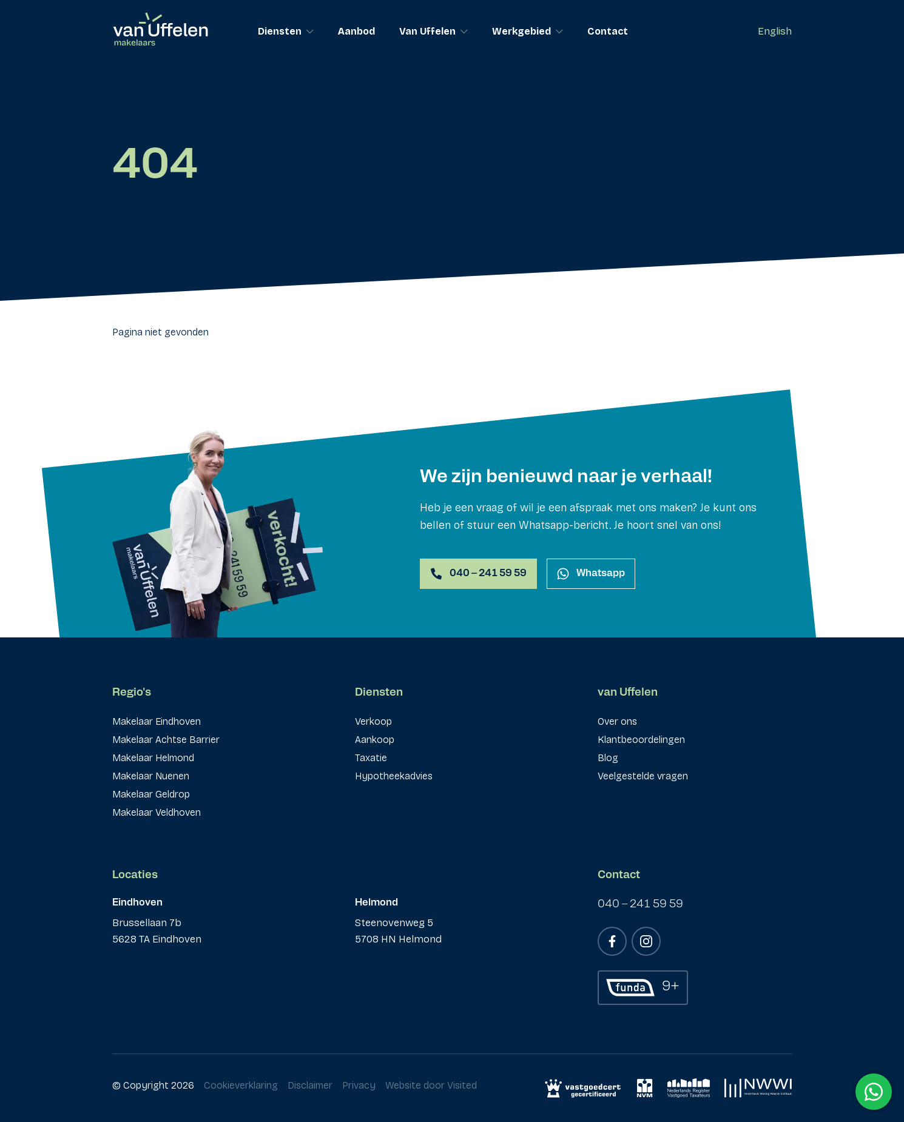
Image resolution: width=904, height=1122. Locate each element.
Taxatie (371, 758)
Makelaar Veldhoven (156, 812)
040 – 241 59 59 (640, 904)
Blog (608, 758)
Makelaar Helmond (153, 758)
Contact (607, 31)
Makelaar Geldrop (151, 794)
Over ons (617, 721)
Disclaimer (310, 1085)
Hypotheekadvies (394, 776)
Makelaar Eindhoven (156, 721)
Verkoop (373, 721)
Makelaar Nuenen (150, 776)
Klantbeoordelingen (641, 739)
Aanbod (356, 31)
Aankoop (374, 739)
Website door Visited (431, 1085)
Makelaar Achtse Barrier (166, 739)
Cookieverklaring (241, 1085)
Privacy (359, 1085)
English (775, 31)
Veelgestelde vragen (643, 776)
